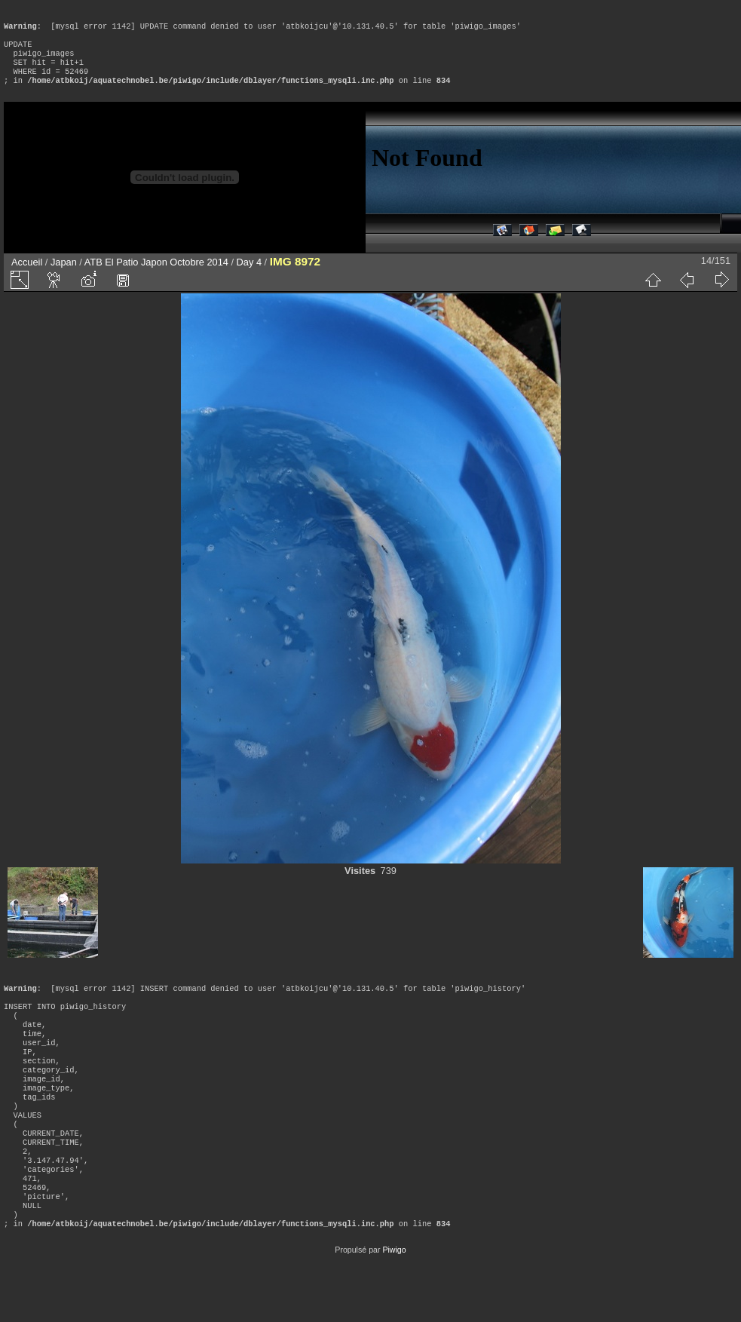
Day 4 (249, 277)
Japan (64, 277)
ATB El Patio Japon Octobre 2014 (156, 277)
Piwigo (394, 1309)
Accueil (26, 277)
